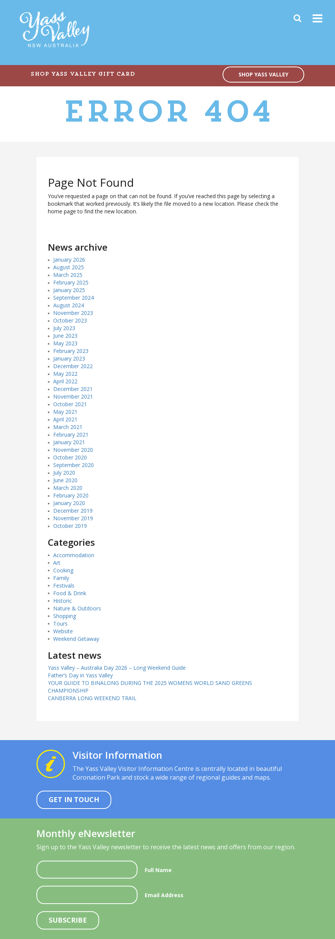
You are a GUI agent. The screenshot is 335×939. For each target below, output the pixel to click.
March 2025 (67, 274)
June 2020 (65, 480)
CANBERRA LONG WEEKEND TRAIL (92, 698)
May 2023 (65, 343)
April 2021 (65, 419)
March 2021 (67, 427)
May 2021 (65, 411)
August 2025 (68, 267)
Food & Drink (69, 593)
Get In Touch (74, 799)
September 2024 (73, 297)
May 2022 (65, 373)
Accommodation (73, 555)
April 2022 (65, 381)
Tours (60, 623)
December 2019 (73, 510)
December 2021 (73, 388)
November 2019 (73, 518)
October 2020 (70, 457)
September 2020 (73, 465)
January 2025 (69, 290)
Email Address (164, 895)
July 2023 (64, 328)
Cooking (63, 570)
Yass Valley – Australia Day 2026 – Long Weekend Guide (117, 667)
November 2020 (73, 449)
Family (61, 578)
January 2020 (69, 503)
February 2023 (70, 350)
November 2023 (73, 312)
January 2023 (69, 358)
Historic (62, 600)
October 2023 (70, 320)
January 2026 (69, 259)
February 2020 (70, 495)
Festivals (63, 585)
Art (56, 562)
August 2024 (68, 305)
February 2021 (70, 434)
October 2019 (70, 525)
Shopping (64, 616)
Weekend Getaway (76, 638)
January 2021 (69, 442)
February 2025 (70, 282)
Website (63, 631)
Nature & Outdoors (77, 608)
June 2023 (65, 335)
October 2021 (70, 404)
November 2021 (73, 396)
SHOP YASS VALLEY (263, 74)
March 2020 (67, 487)
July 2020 (64, 472)
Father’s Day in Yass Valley (80, 675)
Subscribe (68, 920)
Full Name (158, 870)
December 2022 (73, 366)
